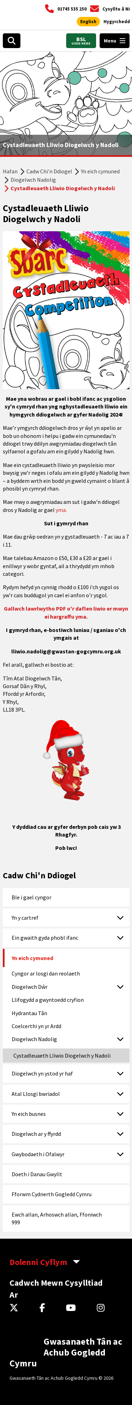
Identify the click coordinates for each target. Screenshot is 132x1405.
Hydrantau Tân (29, 1013)
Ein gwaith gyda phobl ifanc (45, 937)
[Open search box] (11, 40)
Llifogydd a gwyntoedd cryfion (48, 999)
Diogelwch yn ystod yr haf (42, 1073)
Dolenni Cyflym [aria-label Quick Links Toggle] (38, 1262)
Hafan (10, 171)
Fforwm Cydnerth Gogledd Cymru (52, 1194)
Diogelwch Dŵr (30, 986)
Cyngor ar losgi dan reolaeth (46, 973)
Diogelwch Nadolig (33, 179)
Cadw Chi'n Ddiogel (49, 171)
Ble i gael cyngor (31, 897)
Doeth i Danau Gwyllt (37, 1174)
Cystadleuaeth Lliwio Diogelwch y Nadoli (62, 1055)
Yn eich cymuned (100, 171)
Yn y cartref (25, 917)
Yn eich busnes (29, 1113)
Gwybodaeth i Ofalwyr (38, 1154)
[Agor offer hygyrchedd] (116, 22)
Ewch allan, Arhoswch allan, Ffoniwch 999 (57, 1218)
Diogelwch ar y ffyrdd (36, 1133)
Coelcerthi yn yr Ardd (36, 1026)
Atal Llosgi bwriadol (36, 1093)
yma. (61, 509)
